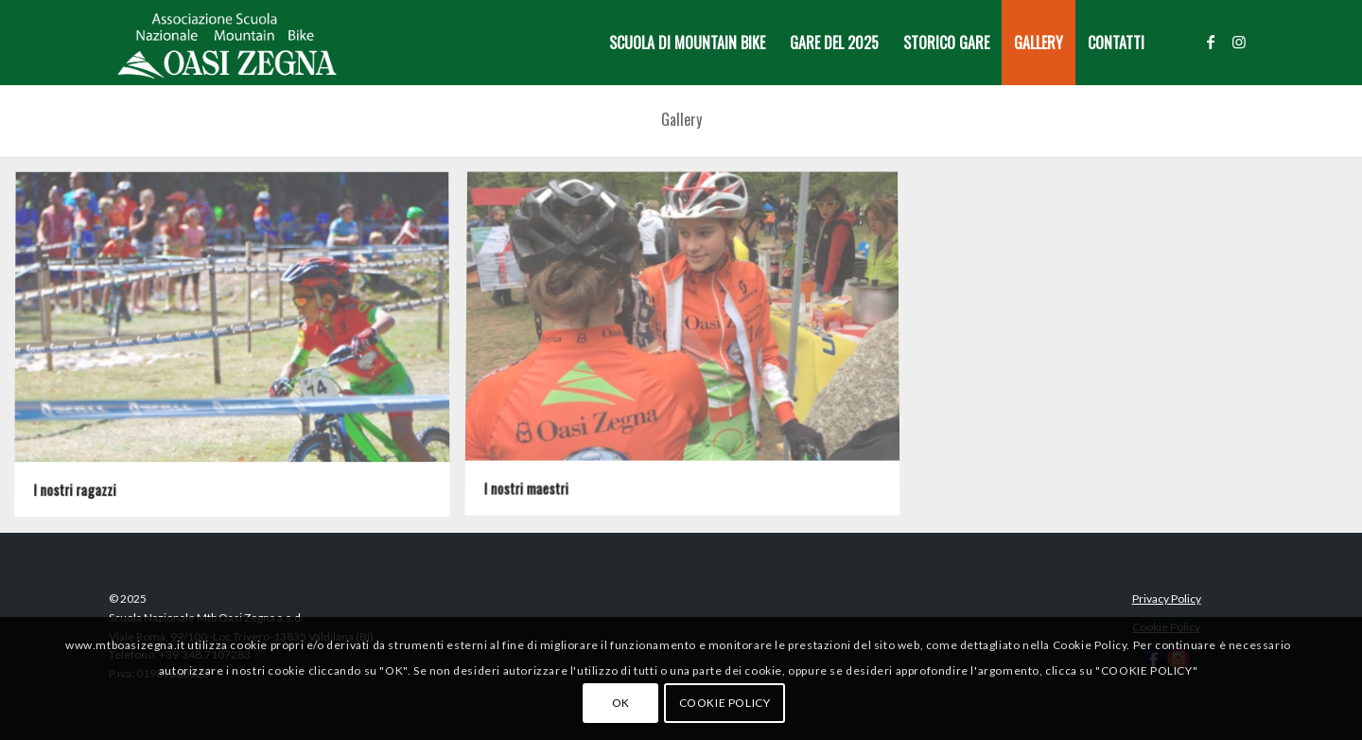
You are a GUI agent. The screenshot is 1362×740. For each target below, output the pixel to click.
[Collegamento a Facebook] (1210, 41)
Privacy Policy (1166, 598)
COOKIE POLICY (725, 703)
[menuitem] (687, 42)
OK (621, 703)
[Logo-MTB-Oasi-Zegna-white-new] (227, 42)
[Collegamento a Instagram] (1239, 41)
